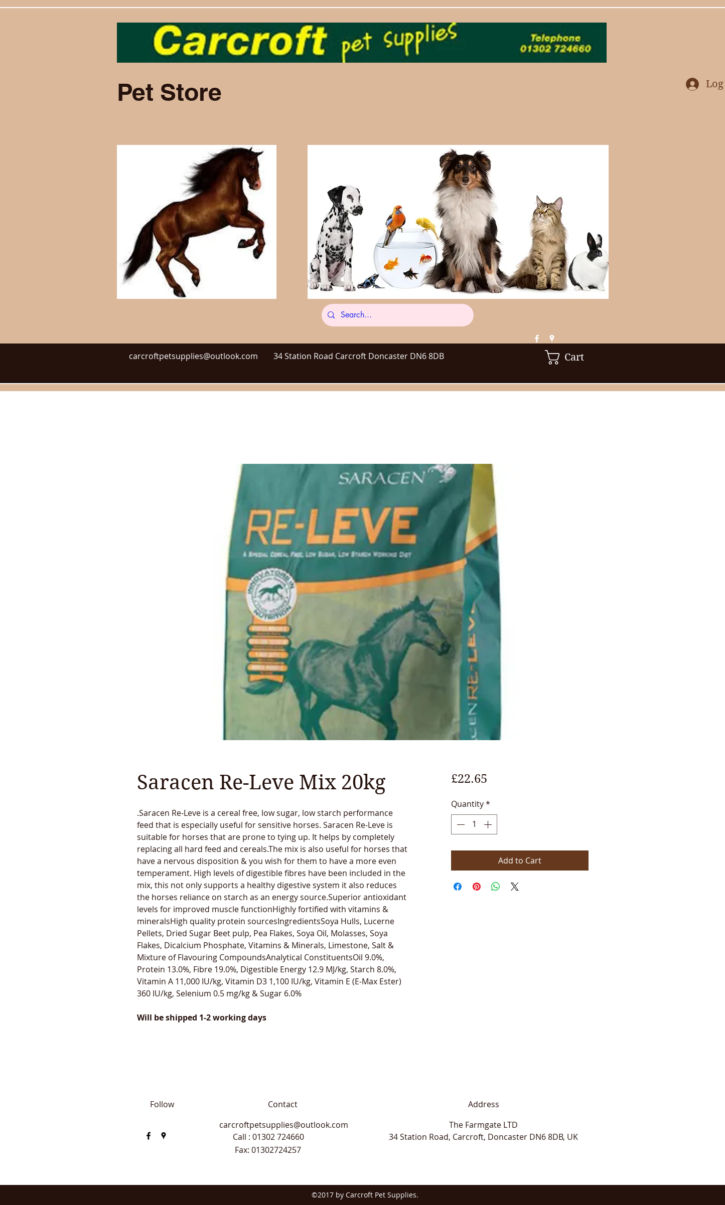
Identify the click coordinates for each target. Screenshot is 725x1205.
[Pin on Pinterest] (477, 887)
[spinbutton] (474, 824)
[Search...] (397, 315)
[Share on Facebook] (458, 887)
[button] (571, 357)
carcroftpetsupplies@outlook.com (193, 356)
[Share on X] (515, 887)
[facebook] (537, 338)
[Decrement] (460, 824)
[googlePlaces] (552, 338)
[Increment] (489, 824)
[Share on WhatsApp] (496, 887)
